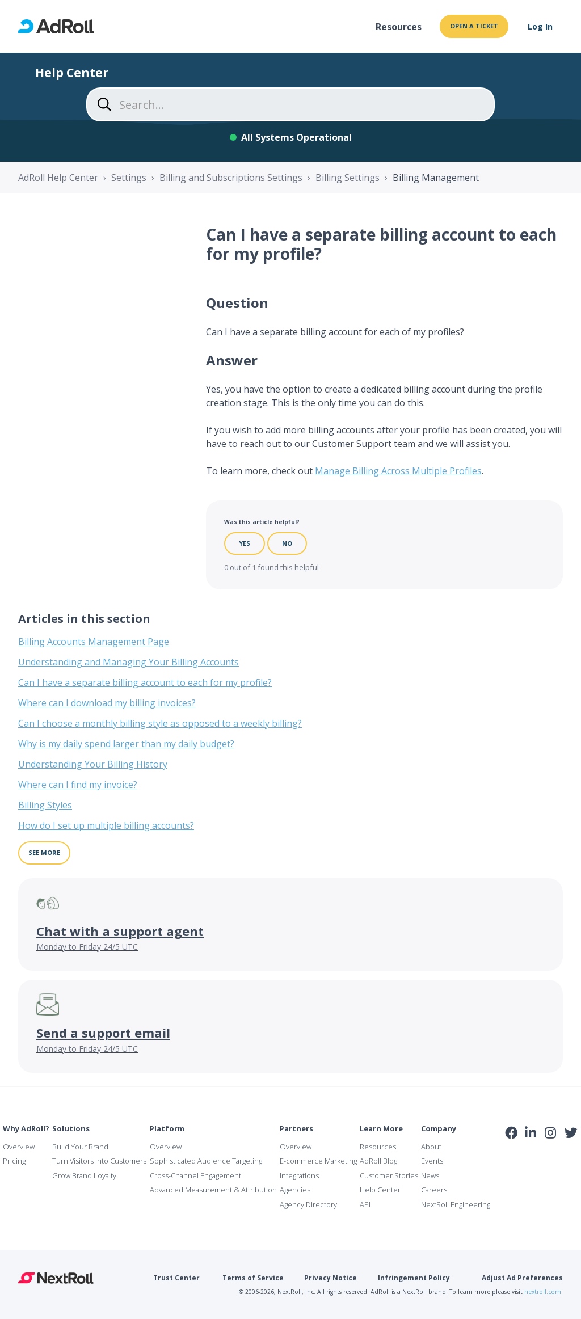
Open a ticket (474, 26)
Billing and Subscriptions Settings (230, 177)
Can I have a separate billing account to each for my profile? (145, 682)
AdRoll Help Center (58, 177)
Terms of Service (253, 1278)
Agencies (295, 1190)
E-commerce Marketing (318, 1161)
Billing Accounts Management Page (93, 641)
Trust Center (176, 1278)
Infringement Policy (414, 1278)
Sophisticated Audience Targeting (206, 1161)
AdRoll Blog (378, 1161)
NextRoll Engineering (455, 1204)
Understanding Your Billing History (92, 764)
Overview (19, 1146)
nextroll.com (542, 1292)
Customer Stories (389, 1175)
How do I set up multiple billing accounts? (106, 825)
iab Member (511, 1157)
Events (432, 1161)
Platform (167, 1128)
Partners (296, 1128)
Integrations (299, 1175)
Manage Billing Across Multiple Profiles (398, 471)
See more (44, 852)
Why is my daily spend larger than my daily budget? (126, 744)
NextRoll (56, 1278)
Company (438, 1128)
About (431, 1146)
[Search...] (290, 104)
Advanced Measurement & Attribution (213, 1190)
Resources (399, 26)
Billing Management (436, 177)
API (365, 1204)
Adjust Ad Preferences (522, 1278)
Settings (128, 177)
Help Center (380, 1190)
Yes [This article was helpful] (244, 543)
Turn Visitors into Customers (99, 1161)
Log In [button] (540, 26)
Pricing (14, 1161)
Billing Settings (347, 177)
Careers (434, 1190)
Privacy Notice (330, 1278)
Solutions (71, 1128)
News (430, 1175)
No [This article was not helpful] (287, 543)
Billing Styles (45, 805)
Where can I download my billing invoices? (107, 703)
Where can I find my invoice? (77, 784)
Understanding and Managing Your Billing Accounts (128, 662)
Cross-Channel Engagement (195, 1175)
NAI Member (541, 1157)
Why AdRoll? (26, 1128)
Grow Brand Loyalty (84, 1175)
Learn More (381, 1128)
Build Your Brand (80, 1146)
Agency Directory (308, 1204)
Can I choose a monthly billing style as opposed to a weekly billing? (160, 723)
